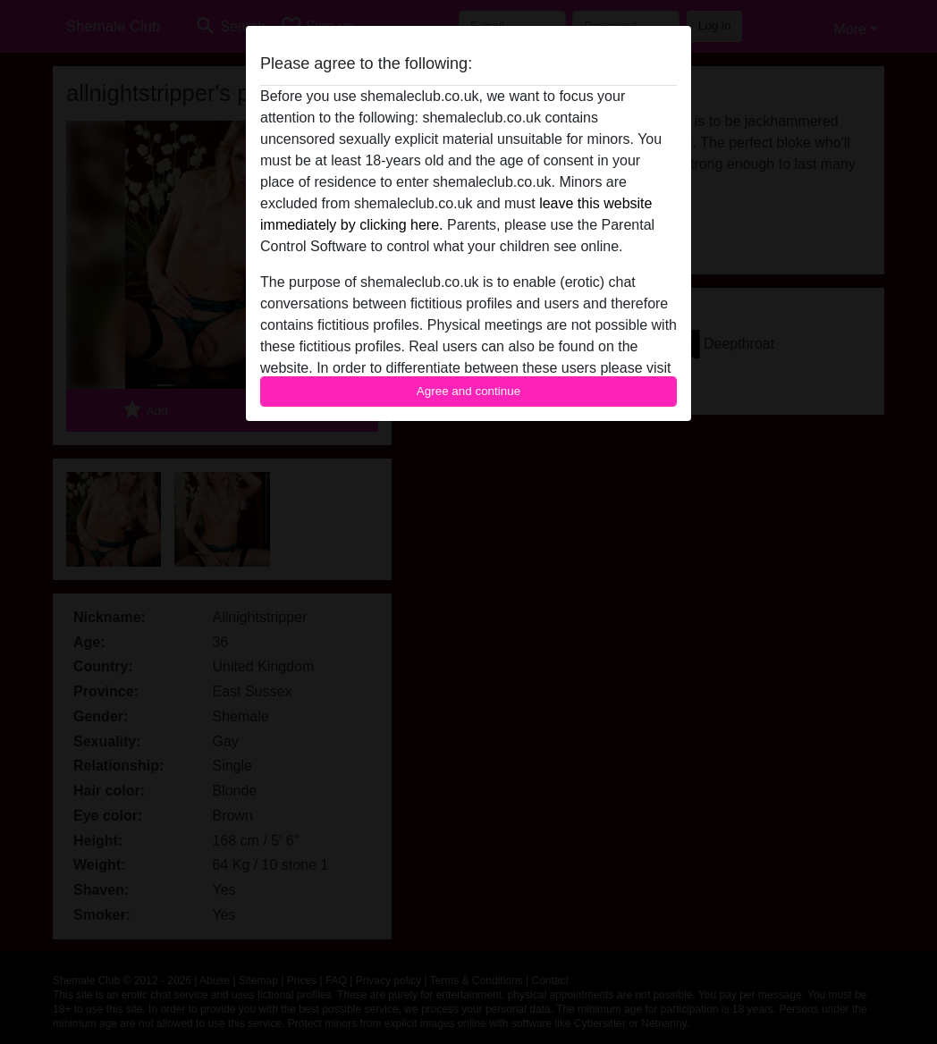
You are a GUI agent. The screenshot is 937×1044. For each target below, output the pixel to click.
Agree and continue (468, 391)
